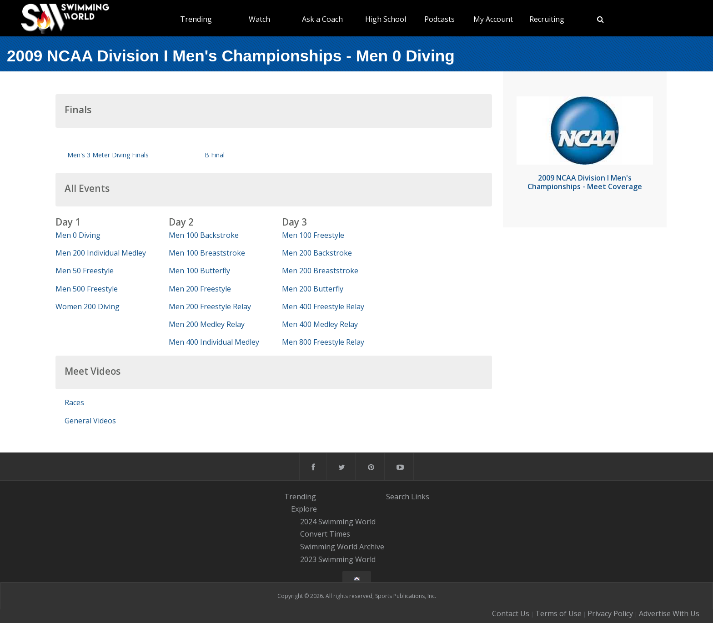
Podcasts (439, 19)
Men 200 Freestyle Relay (210, 306)
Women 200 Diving (87, 306)
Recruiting (546, 19)
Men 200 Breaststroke (320, 271)
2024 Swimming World (338, 522)
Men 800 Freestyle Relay (323, 342)
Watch (259, 19)
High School (385, 19)
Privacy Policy (610, 613)
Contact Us (510, 613)
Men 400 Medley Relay (320, 324)
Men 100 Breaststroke (207, 253)
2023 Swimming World (338, 559)
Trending (196, 19)
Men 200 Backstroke (317, 253)
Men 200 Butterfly (312, 289)
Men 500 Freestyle (86, 289)
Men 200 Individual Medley (100, 253)
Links (420, 496)
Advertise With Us (669, 613)
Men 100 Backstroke (204, 235)
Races (74, 402)
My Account (493, 19)
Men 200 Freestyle (200, 289)
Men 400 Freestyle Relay (323, 306)
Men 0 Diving (77, 235)
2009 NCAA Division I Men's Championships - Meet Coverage (584, 182)
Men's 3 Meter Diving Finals (108, 155)
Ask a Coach (322, 19)
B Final (215, 155)
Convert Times (325, 534)
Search (397, 496)
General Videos (90, 421)
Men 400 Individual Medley (214, 342)
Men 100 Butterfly (199, 271)
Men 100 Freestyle (313, 235)
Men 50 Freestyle (84, 271)
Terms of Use (558, 613)
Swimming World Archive (342, 547)
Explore (304, 509)
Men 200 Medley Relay (207, 324)
